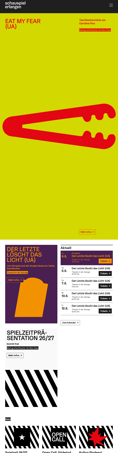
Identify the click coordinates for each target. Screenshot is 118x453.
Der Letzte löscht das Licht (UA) (91, 256)
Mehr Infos (86, 231)
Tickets (104, 261)
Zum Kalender (69, 322)
